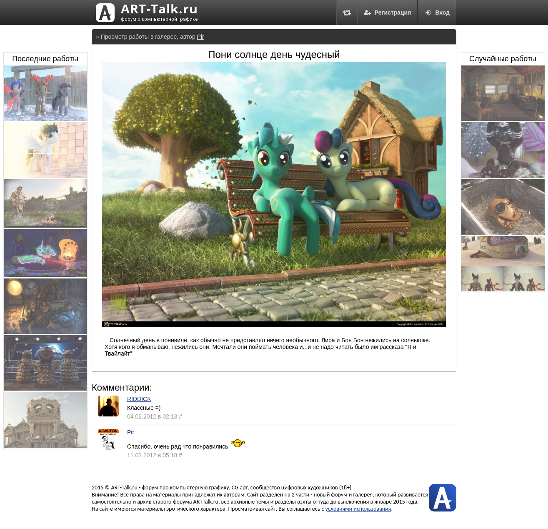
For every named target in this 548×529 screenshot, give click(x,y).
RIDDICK (139, 399)
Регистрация (387, 12)
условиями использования (358, 508)
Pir (200, 36)
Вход (437, 12)
